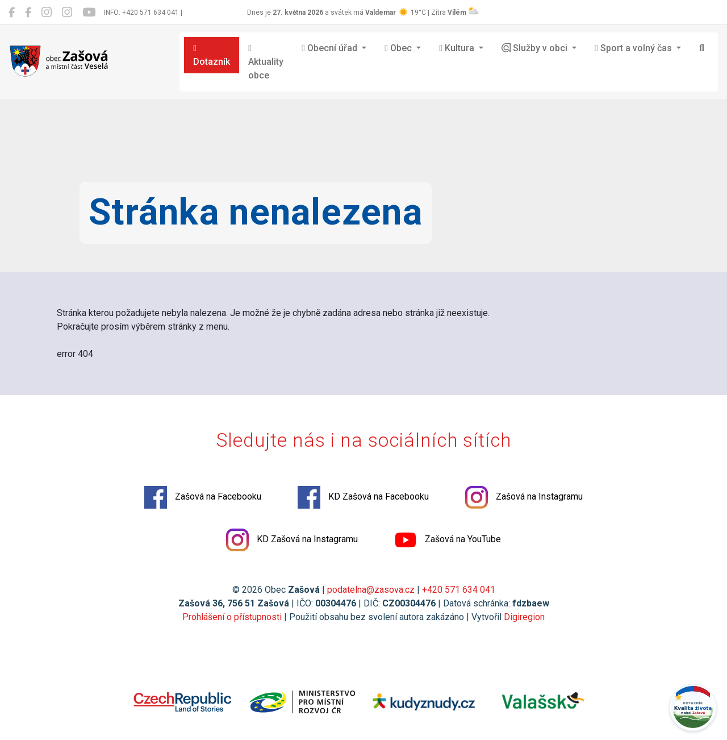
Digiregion (524, 617)
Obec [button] (399, 48)
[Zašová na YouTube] (88, 12)
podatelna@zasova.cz (371, 589)
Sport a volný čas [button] (634, 48)
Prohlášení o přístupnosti (232, 617)
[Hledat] (701, 48)
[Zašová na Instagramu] (46, 12)
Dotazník (211, 55)
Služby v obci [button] (536, 48)
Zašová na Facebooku (202, 497)
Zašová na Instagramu (524, 497)
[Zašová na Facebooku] (12, 12)
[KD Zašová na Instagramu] (67, 12)
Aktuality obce (265, 62)
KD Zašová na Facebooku (363, 497)
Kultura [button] (458, 48)
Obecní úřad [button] (331, 48)
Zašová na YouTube (447, 540)
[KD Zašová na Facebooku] (28, 12)
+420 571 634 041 (458, 589)
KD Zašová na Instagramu (292, 540)
